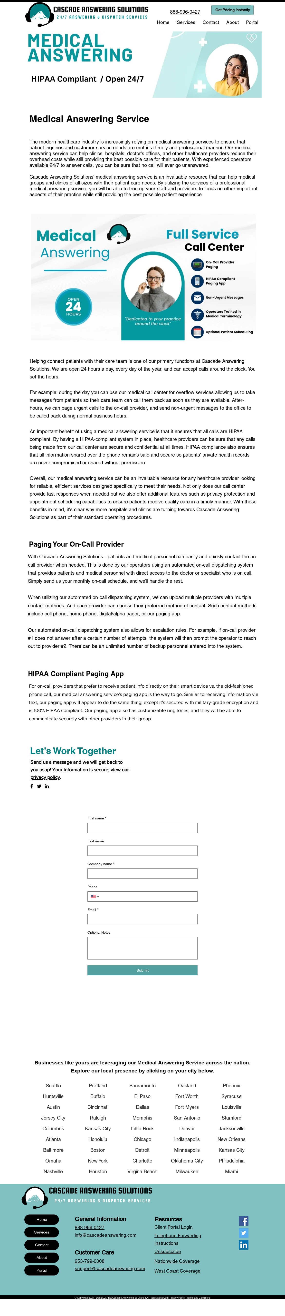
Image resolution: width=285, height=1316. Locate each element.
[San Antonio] (187, 1118)
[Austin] (53, 1107)
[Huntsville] (53, 1096)
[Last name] (141, 851)
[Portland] (98, 1085)
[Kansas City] (98, 1128)
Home (42, 1219)
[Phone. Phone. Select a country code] (95, 896)
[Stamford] (231, 1118)
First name (96, 818)
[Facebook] (32, 786)
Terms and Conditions (198, 1297)
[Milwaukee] (187, 1171)
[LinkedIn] (47, 786)
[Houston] (98, 1171)
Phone (92, 887)
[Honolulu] (98, 1139)
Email (92, 910)
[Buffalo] (98, 1096)
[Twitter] (39, 786)
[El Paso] (142, 1096)
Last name (95, 841)
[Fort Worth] (187, 1096)
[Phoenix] (231, 1085)
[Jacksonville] (231, 1128)
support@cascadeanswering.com (110, 1268)
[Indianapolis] (187, 1139)
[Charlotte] (142, 1160)
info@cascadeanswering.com (105, 1235)
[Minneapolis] (187, 1150)
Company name (100, 864)
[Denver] (187, 1128)
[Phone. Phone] (147, 896)
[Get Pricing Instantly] (232, 10)
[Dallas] (142, 1107)
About (42, 1257)
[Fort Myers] (187, 1107)
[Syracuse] (231, 1096)
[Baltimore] (53, 1150)
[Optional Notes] (142, 948)
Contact (41, 1245)
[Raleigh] (98, 1118)
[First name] (141, 828)
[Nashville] (53, 1171)
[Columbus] (53, 1128)
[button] (186, 22)
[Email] (141, 919)
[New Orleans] (231, 1139)
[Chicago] (142, 1139)
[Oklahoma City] (187, 1160)
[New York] (98, 1160)
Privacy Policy (177, 1297)
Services (41, 1232)
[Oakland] (187, 1085)
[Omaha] (53, 1160)
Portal (42, 1270)
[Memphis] (142, 1118)
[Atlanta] (53, 1139)
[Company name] (141, 873)
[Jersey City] (53, 1118)
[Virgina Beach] (142, 1171)
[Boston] (98, 1150)
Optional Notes (98, 932)
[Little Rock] (142, 1128)
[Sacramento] (142, 1085)
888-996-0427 (89, 1227)
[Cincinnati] (98, 1107)
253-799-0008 (89, 1261)
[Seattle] (53, 1085)
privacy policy (45, 777)
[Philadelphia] (231, 1160)
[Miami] (231, 1171)
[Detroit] (142, 1150)
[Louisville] (231, 1107)
